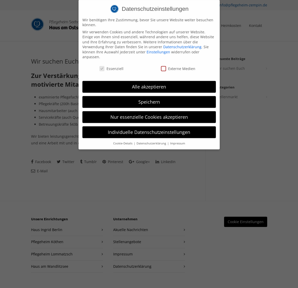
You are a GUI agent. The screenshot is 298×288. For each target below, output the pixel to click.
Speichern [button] (149, 98)
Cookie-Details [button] (123, 139)
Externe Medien (178, 65)
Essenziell (111, 65)
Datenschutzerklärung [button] (152, 139)
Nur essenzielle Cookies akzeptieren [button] (149, 113)
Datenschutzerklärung (182, 43)
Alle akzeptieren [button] (149, 83)
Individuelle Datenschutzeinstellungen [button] (149, 128)
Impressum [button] (177, 139)
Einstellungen (158, 48)
